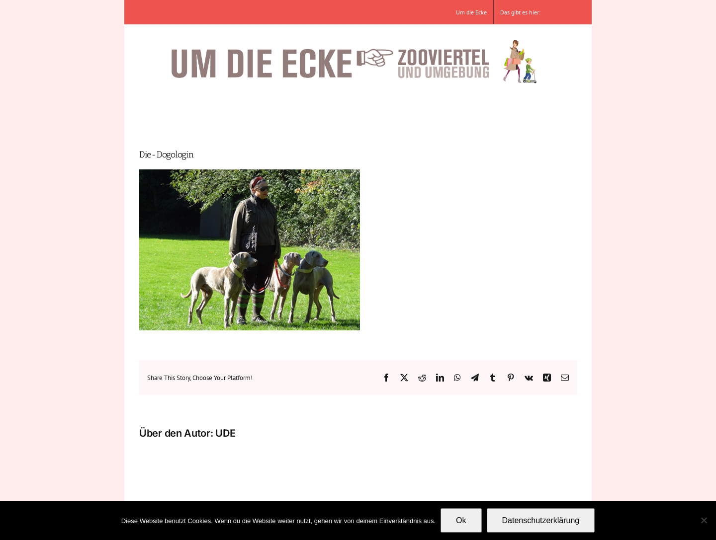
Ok (461, 520)
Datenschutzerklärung (541, 520)
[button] (532, 109)
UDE (225, 433)
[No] (704, 520)
